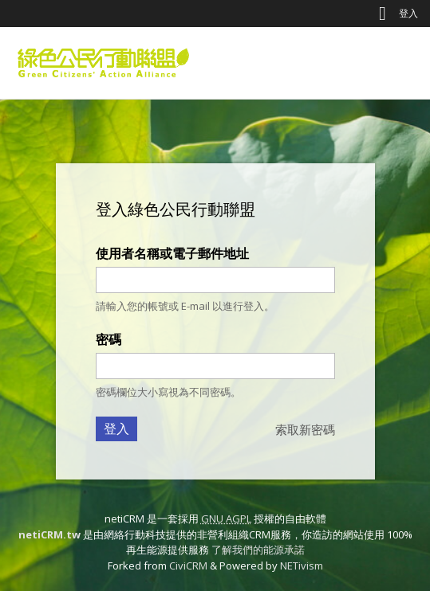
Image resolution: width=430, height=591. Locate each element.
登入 (408, 13)
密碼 (108, 339)
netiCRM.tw (49, 534)
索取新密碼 (305, 429)
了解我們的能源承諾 (258, 549)
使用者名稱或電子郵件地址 (172, 253)
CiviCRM (188, 565)
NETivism (301, 565)
